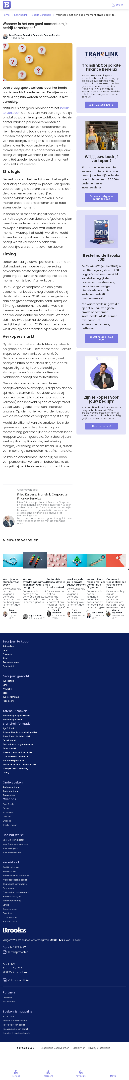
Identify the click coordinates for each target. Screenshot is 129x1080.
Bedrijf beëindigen (12, 896)
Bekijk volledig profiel (101, 105)
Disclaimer (79, 1048)
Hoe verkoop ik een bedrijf (15, 1029)
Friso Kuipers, (27, 494)
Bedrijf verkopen (11, 867)
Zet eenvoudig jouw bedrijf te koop (101, 198)
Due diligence (9, 909)
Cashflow (7, 913)
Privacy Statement (99, 1048)
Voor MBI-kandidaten (13, 839)
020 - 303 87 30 (17, 946)
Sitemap (7, 820)
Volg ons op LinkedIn (20, 980)
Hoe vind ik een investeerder (16, 1033)
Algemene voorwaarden (55, 1048)
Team (6, 808)
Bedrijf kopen (9, 871)
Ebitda (6, 904)
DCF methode (9, 917)
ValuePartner (9, 1001)
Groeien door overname (15, 1020)
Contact (7, 816)
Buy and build (10, 921)
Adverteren (8, 812)
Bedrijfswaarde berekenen (16, 875)
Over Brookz (8, 804)
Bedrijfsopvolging (12, 900)
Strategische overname (15, 884)
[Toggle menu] (113, 1074)
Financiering (9, 888)
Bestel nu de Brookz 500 (101, 338)
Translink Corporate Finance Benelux (41, 35)
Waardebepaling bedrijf (15, 879)
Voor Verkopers (10, 848)
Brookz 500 (8, 1016)
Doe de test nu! (101, 426)
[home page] (7, 5)
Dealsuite (7, 997)
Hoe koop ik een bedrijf (14, 1024)
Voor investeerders (12, 852)
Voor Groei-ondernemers (15, 844)
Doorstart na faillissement (16, 892)
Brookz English (10, 825)
